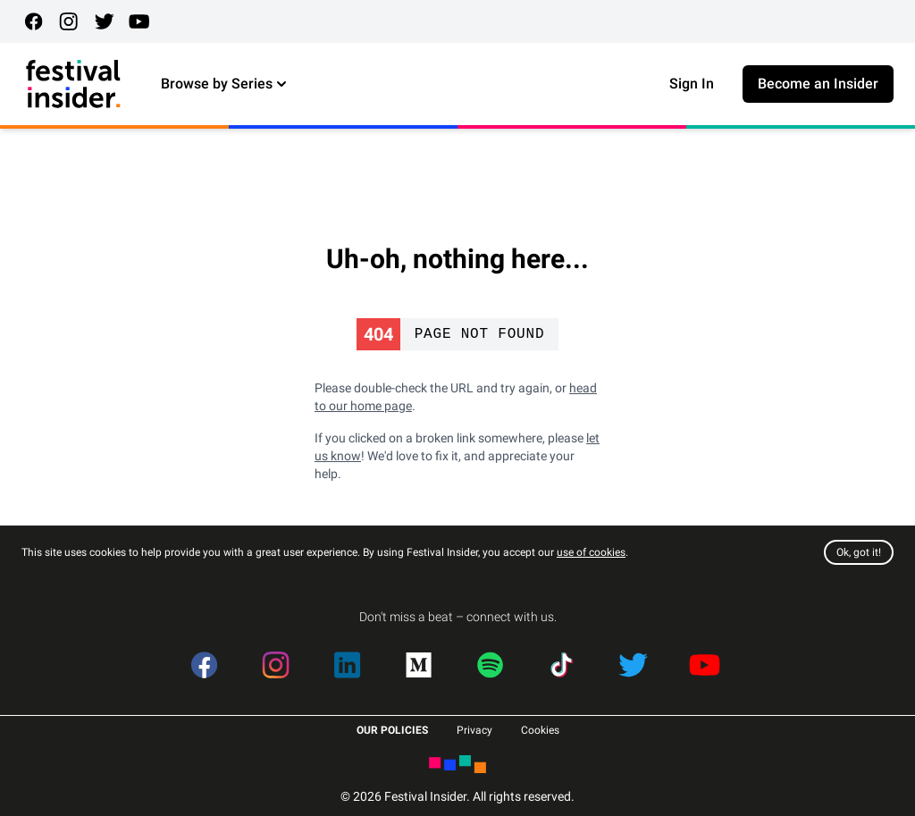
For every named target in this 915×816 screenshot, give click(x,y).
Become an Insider (818, 83)
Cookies (540, 730)
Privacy (474, 730)
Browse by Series (225, 84)
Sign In (691, 83)
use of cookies (591, 552)
